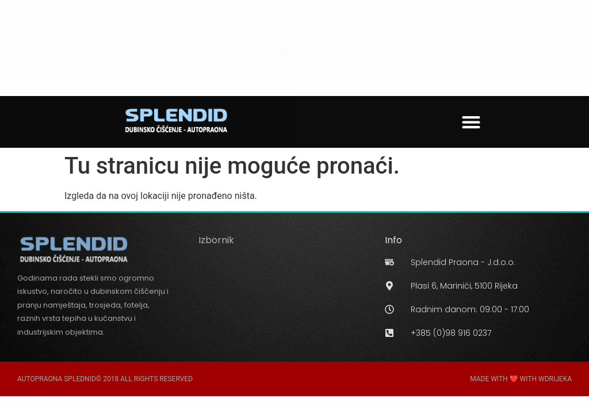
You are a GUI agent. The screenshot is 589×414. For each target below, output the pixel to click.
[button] (471, 121)
